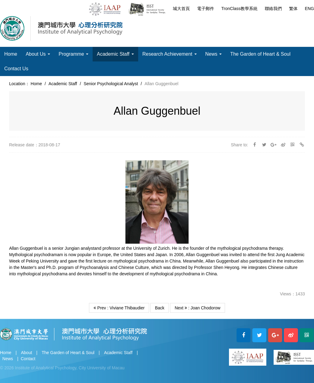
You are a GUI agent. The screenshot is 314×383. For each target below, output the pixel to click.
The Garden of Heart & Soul (260, 54)
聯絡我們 (273, 8)
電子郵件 (205, 8)
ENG (309, 8)
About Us (38, 54)
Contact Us (16, 68)
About (26, 352)
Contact (28, 358)
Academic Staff (115, 54)
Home (10, 54)
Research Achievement (169, 54)
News (213, 54)
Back (159, 307)
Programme (73, 54)
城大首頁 (181, 8)
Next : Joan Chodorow (197, 307)
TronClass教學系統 (239, 8)
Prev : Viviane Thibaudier (119, 307)
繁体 (293, 8)
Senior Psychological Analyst (111, 83)
